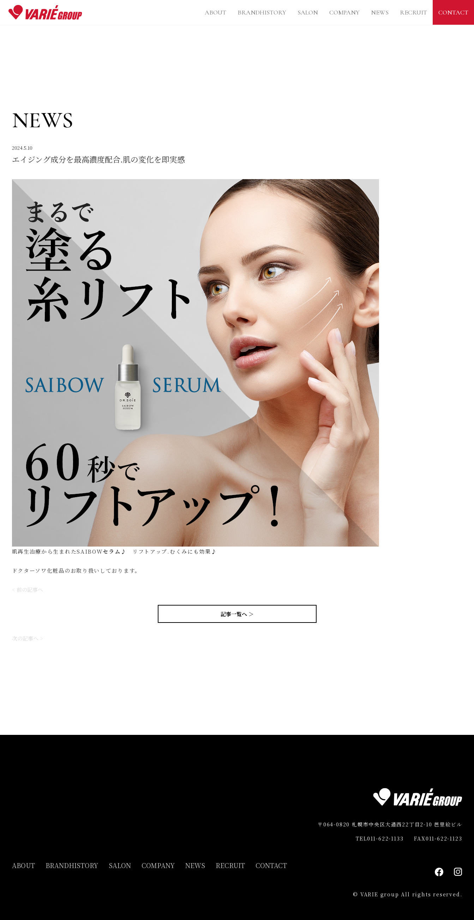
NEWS (380, 12)
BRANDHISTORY (262, 12)
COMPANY (344, 12)
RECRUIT (413, 12)
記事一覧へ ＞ (237, 614)
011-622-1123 (444, 838)
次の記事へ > (27, 638)
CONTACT (453, 12)
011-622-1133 (385, 838)
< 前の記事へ (27, 589)
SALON (308, 12)
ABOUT (215, 12)
